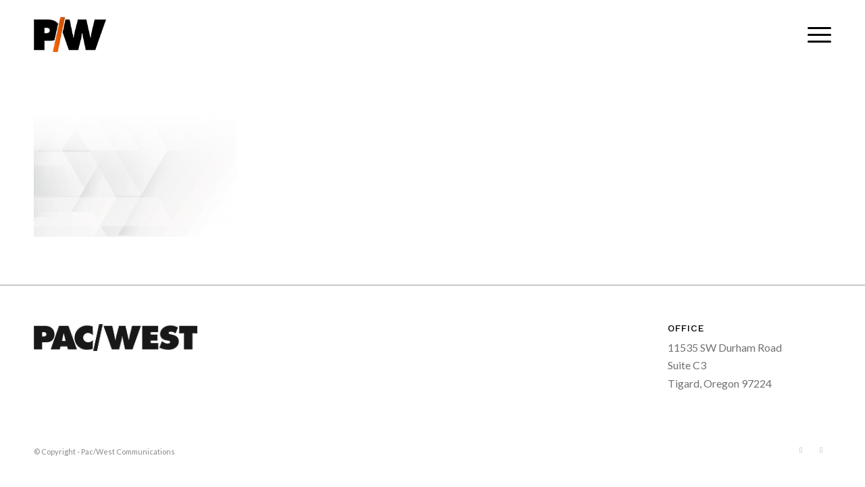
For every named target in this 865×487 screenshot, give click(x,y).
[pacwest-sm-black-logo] (70, 34)
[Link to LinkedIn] (821, 450)
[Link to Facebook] (801, 450)
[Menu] (815, 34)
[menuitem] (815, 34)
